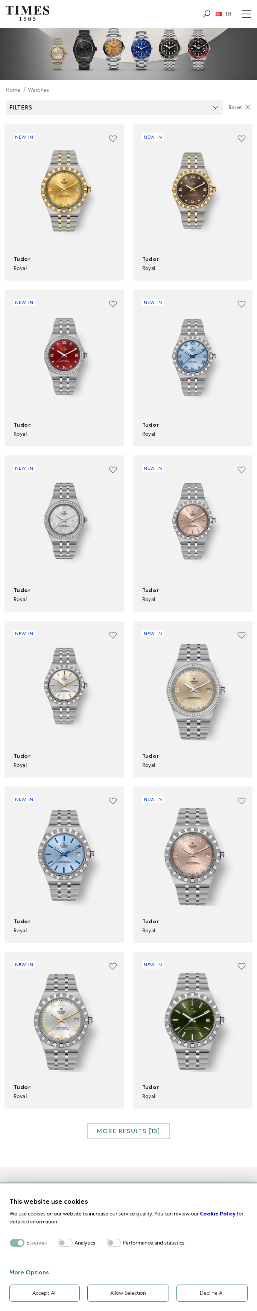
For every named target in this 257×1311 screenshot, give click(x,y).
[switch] (65, 1242)
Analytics (85, 1242)
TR (223, 14)
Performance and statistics (153, 1242)
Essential (36, 1242)
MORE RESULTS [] (128, 1131)
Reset (235, 107)
